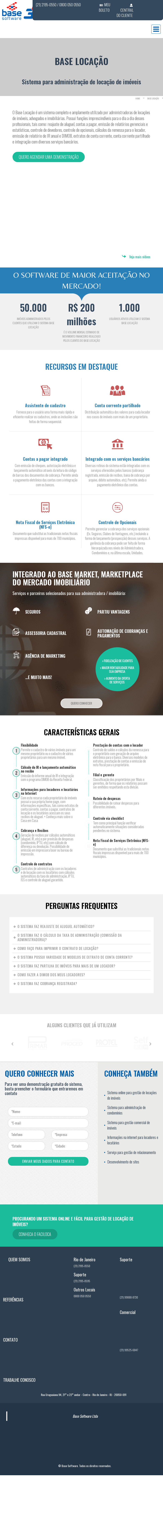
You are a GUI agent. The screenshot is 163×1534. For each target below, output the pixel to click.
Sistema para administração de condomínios (126, 1110)
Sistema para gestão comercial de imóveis (128, 1125)
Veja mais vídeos (139, 256)
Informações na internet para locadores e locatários (132, 1140)
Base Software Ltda (85, 1447)
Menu (156, 29)
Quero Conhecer (81, 703)
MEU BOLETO (104, 7)
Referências (13, 1331)
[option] (30, 1043)
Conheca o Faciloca (35, 1234)
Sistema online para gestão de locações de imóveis (132, 1095)
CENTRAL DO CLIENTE (124, 12)
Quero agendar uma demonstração (48, 157)
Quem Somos (14, 1291)
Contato (10, 1371)
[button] (12, 1044)
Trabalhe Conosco (19, 1411)
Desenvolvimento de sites (123, 1161)
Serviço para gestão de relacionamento (131, 1152)
